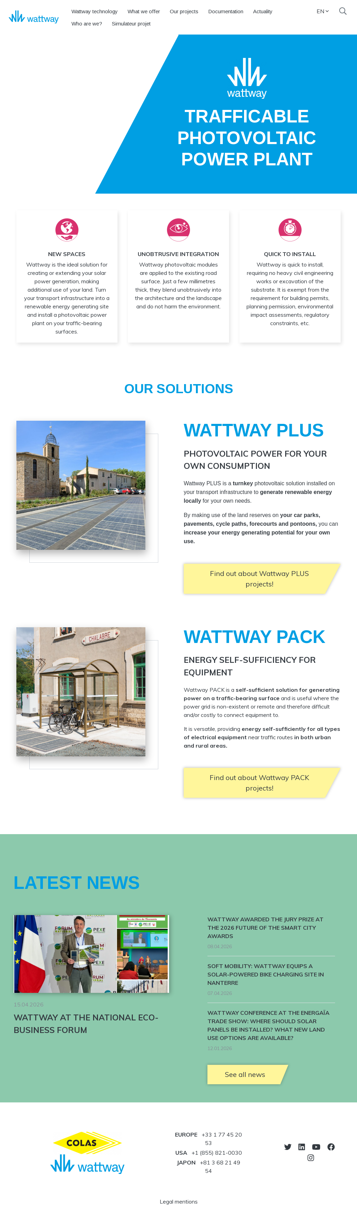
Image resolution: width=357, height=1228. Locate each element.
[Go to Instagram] (310, 1157)
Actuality (263, 11)
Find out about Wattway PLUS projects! (259, 578)
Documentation (225, 11)
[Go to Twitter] (287, 1147)
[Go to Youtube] (316, 1147)
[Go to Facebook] (331, 1147)
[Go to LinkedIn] (301, 1147)
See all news (245, 1074)
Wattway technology (94, 11)
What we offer (144, 11)
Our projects (184, 11)
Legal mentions (179, 1201)
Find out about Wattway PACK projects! (259, 782)
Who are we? (86, 24)
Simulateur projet (131, 24)
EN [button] (323, 11)
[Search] (343, 11)
